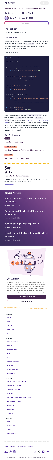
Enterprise (10, 409)
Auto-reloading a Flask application (21, 226)
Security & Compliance (18, 446)
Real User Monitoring (14, 401)
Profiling (10, 365)
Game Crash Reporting (14, 389)
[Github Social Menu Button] (39, 452)
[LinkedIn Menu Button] (43, 452)
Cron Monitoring (12, 369)
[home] (6, 451)
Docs (8, 421)
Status (9, 429)
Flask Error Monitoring (21, 144)
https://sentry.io (30, 122)
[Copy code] (47, 57)
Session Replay (12, 350)
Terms (6, 446)
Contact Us (10, 329)
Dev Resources (11, 433)
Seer (8, 353)
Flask (21, 9)
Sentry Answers (10, 9)
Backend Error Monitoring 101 (24, 160)
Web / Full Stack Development (16, 381)
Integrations (11, 373)
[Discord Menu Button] (48, 452)
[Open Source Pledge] (12, 451)
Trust (8, 333)
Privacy (30, 446)
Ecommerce (10, 405)
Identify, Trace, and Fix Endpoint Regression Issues (26, 152)
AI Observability (12, 393)
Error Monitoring (12, 342)
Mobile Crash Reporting (14, 385)
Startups (10, 413)
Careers (9, 325)
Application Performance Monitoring (19, 397)
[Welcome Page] (10, 3)
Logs (8, 357)
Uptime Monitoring (13, 361)
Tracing (9, 346)
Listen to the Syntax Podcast (24, 178)
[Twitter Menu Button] (35, 452)
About (9, 318)
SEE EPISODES (9, 187)
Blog (8, 322)
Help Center (11, 425)
